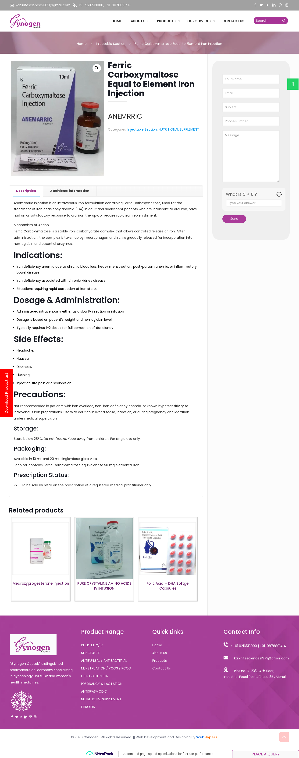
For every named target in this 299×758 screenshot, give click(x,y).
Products (159, 660)
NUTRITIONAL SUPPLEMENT (179, 129)
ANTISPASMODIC (94, 691)
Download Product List (6, 393)
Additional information (69, 191)
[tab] (26, 191)
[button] (97, 68)
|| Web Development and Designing (161, 737)
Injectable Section (110, 43)
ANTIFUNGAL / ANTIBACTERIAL (104, 660)
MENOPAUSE (90, 653)
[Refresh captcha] (279, 194)
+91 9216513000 (245, 646)
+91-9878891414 (273, 646)
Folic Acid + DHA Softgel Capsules (167, 586)
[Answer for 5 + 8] (254, 202)
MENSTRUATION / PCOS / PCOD (106, 668)
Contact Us (161, 668)
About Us (159, 653)
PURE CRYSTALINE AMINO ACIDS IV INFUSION (104, 586)
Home (82, 43)
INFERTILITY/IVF (92, 645)
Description (26, 191)
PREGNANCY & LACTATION (101, 683)
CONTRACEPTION (94, 676)
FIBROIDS (88, 707)
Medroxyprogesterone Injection (41, 583)
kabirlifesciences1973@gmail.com (261, 658)
